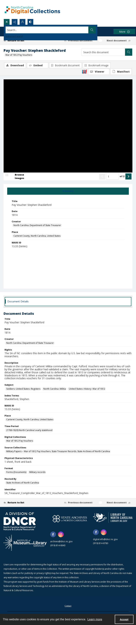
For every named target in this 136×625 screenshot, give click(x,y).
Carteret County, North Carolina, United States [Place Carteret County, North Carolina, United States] (36, 236)
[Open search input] (7, 22)
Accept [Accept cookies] (124, 619)
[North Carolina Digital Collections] (32, 9)
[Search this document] (103, 52)
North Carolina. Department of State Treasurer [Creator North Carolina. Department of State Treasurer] (37, 225)
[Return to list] (20, 40)
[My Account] (22, 22)
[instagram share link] (61, 534)
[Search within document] (128, 52)
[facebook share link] (53, 534)
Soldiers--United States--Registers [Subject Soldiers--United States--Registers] (23, 388)
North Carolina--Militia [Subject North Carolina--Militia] (54, 388)
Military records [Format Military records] (37, 472)
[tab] (68, 191)
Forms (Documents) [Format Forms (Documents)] (16, 472)
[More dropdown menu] (124, 31)
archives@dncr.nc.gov (61, 541)
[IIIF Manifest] (121, 71)
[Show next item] (128, 177)
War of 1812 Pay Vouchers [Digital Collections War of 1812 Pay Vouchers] (19, 440)
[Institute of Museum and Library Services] (25, 543)
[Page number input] (112, 177)
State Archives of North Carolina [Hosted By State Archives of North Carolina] (22, 482)
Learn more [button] (94, 619)
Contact (68, 606)
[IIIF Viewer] (99, 71)
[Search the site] (55, 30)
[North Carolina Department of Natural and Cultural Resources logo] (20, 521)
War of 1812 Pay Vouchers (18, 54)
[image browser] (17, 177)
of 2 (122, 176)
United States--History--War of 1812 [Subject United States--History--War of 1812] (87, 388)
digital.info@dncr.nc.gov (105, 539)
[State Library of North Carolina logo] (112, 518)
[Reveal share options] (14, 22)
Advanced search (14, 36)
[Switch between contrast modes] (30, 22)
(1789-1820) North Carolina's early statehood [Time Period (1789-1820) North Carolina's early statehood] (29, 430)
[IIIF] (84, 71)
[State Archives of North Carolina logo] (70, 519)
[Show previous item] (102, 177)
